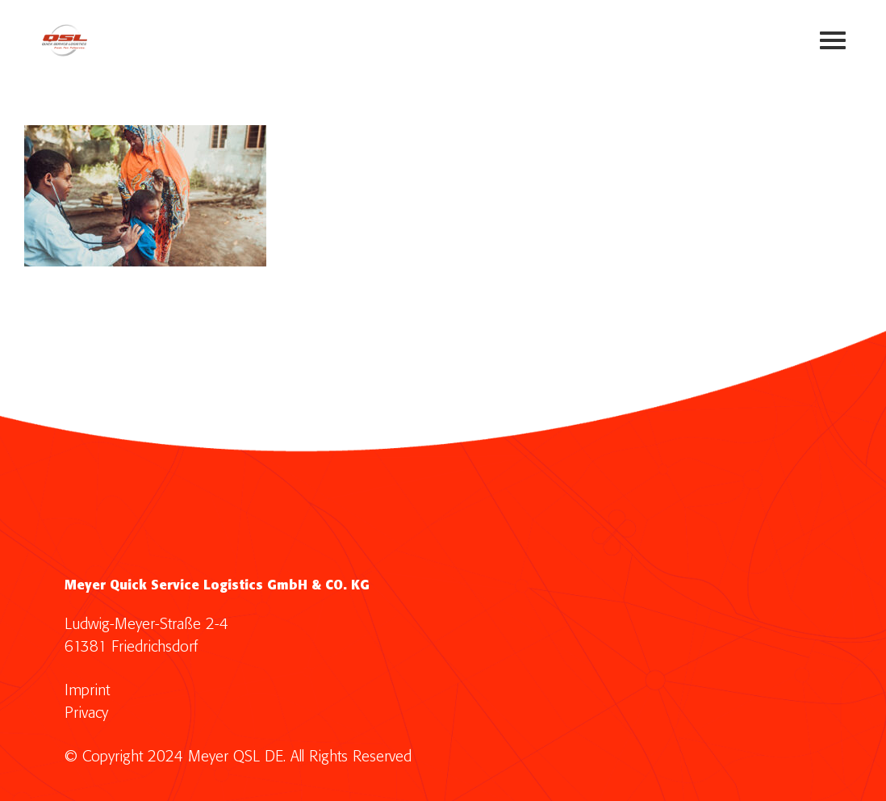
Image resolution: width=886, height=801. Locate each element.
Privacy (86, 713)
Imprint (87, 690)
